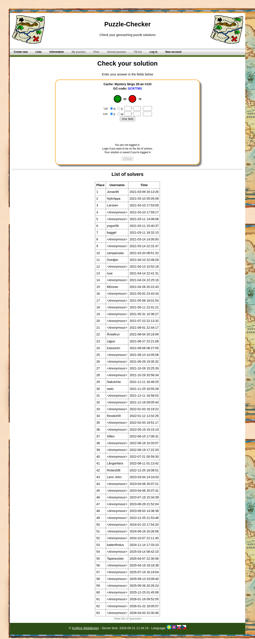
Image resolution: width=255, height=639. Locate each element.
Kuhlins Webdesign (85, 628)
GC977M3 (135, 88)
